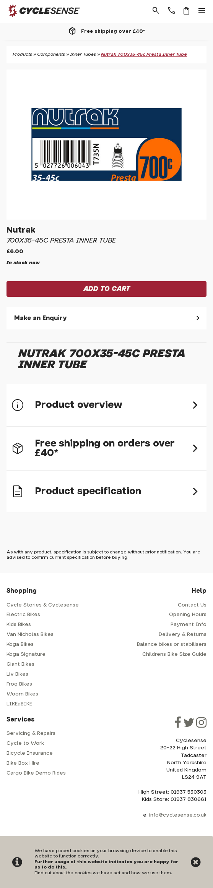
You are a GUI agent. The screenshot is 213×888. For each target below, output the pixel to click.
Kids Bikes (19, 624)
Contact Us (192, 605)
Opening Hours (187, 614)
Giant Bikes (20, 664)
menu (201, 10)
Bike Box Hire (23, 763)
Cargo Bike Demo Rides (36, 773)
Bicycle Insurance (30, 753)
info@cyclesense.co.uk (177, 815)
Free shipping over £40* (113, 31)
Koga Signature (26, 654)
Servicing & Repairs (31, 733)
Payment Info (188, 624)
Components (51, 54)
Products (22, 54)
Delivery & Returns (182, 634)
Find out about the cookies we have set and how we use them (102, 873)
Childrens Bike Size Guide (174, 654)
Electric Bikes (23, 614)
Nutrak (21, 230)
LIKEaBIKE (19, 704)
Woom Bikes (22, 694)
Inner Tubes (83, 54)
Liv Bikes (17, 674)
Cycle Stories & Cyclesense (43, 605)
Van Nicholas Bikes (30, 634)
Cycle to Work (25, 743)
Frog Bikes (19, 684)
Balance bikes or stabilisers (171, 644)
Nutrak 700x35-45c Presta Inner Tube (144, 54)
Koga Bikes (20, 644)
